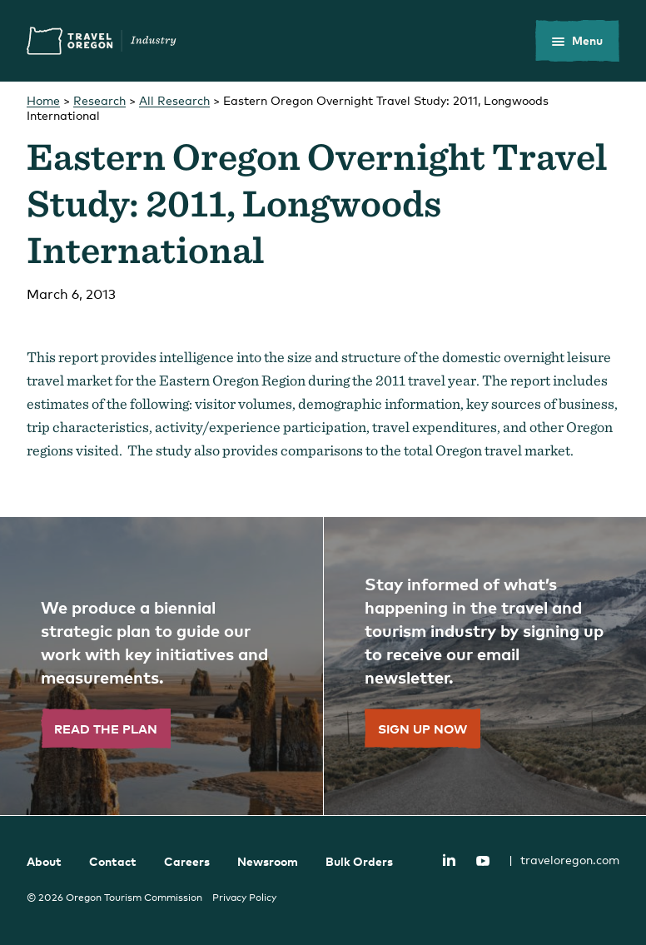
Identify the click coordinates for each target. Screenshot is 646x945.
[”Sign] (484, 666)
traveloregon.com (564, 860)
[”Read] (161, 666)
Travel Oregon (101, 41)
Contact (113, 861)
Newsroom (267, 861)
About (44, 861)
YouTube (483, 861)
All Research (174, 100)
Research (99, 100)
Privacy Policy (244, 897)
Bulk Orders (359, 861)
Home (43, 100)
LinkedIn (448, 859)
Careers (187, 861)
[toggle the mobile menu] (577, 41)
